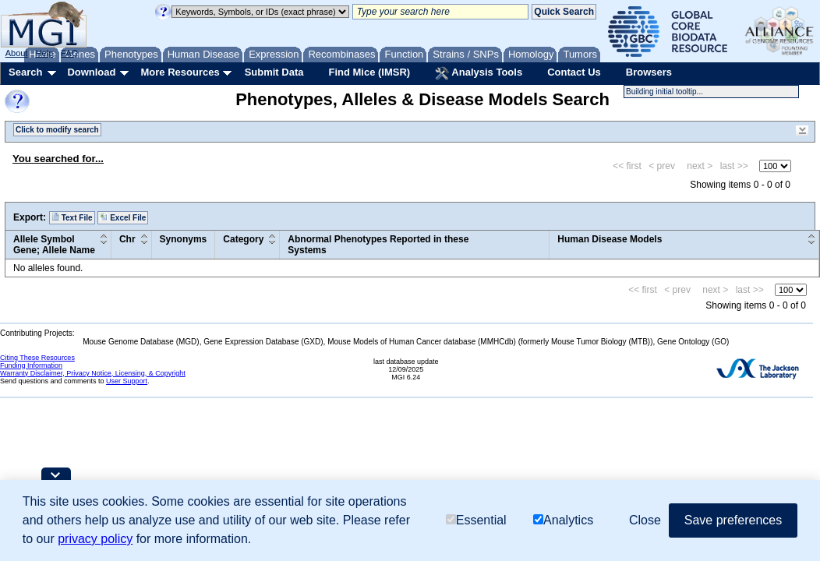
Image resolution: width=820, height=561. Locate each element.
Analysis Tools (478, 73)
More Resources (179, 72)
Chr (127, 239)
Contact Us (574, 72)
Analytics (563, 520)
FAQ (69, 53)
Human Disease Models (609, 239)
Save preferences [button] (733, 520)
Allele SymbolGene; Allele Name (54, 245)
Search (25, 72)
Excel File (123, 217)
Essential (476, 520)
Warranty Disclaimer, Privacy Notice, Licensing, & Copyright (93, 373)
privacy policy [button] (95, 538)
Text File (72, 217)
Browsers (649, 72)
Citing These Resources (37, 358)
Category (243, 239)
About (16, 53)
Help (44, 53)
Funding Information (31, 365)
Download (91, 72)
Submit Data (274, 72)
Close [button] (645, 520)
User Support (126, 381)
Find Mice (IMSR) (369, 72)
